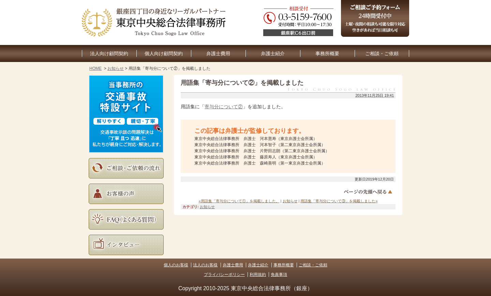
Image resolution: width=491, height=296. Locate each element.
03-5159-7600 (336, 22)
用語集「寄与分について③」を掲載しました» (338, 201)
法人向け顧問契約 (109, 53)
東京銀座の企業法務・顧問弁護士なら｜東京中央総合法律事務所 (155, 22)
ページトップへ (369, 191)
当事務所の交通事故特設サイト (126, 114)
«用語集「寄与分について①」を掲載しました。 (238, 201)
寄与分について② (224, 106)
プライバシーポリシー (224, 274)
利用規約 (258, 274)
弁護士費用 (218, 53)
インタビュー (126, 245)
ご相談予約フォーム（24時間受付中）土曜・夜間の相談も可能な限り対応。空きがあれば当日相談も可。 (375, 18)
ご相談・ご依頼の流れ (126, 168)
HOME (95, 68)
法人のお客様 (205, 265)
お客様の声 (126, 194)
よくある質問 (126, 219)
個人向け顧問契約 (164, 53)
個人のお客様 (176, 265)
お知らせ (115, 68)
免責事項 (279, 274)
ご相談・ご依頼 (382, 53)
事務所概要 (327, 53)
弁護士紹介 (273, 53)
